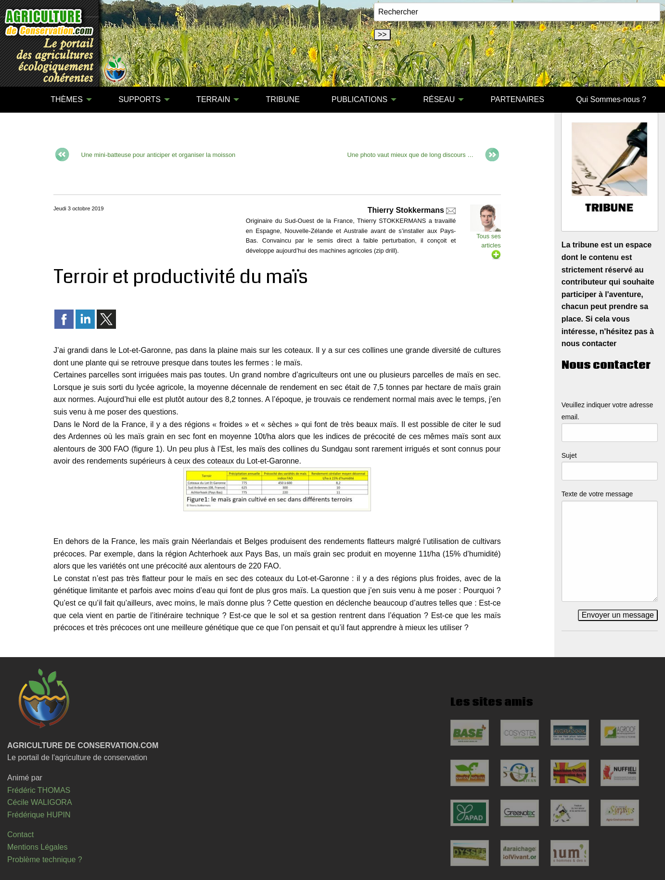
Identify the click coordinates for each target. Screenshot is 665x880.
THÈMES (67, 99)
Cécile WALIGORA (39, 802)
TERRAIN (213, 99)
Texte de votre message (597, 494)
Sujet (569, 455)
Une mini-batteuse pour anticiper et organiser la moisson (158, 154)
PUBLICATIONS (359, 99)
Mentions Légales (37, 847)
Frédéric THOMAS (38, 790)
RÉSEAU (439, 99)
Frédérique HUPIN (39, 815)
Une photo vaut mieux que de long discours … (410, 154)
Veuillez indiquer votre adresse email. (607, 411)
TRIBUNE (283, 99)
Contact (20, 834)
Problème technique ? (44, 859)
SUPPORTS (139, 99)
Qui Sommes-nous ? (611, 99)
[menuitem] (18, 100)
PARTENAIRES (517, 99)
